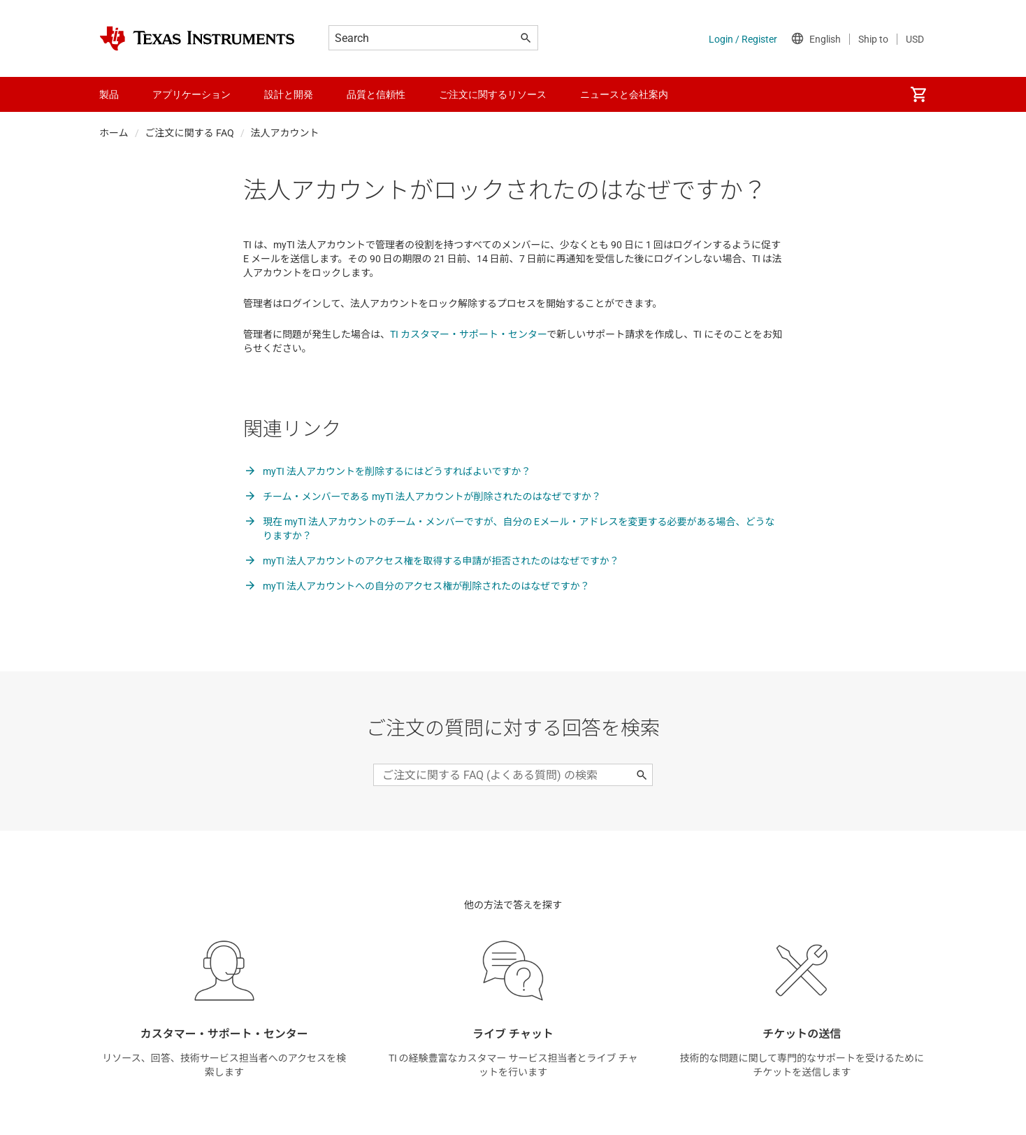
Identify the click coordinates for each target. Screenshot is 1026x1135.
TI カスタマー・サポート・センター (468, 334)
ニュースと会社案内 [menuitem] (624, 94)
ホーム (114, 132)
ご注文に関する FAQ (189, 132)
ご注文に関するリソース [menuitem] (493, 94)
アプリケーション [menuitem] (191, 94)
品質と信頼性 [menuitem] (376, 94)
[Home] (197, 38)
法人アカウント (285, 132)
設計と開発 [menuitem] (288, 94)
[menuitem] (918, 94)
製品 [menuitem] (109, 94)
